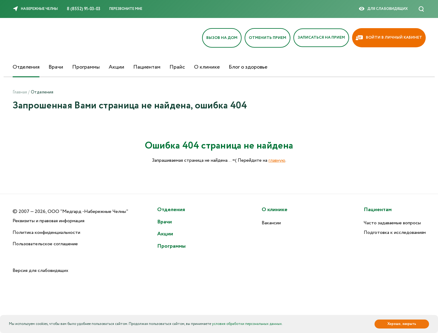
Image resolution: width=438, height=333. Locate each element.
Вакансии (271, 223)
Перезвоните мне (125, 8)
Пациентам (146, 67)
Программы (86, 67)
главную (277, 160)
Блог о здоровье (248, 67)
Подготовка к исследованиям (395, 232)
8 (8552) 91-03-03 (83, 9)
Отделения (26, 67)
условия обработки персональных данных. (247, 323)
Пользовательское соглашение (45, 243)
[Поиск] (421, 8)
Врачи (56, 67)
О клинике (207, 67)
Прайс (177, 67)
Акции (116, 67)
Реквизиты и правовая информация (48, 220)
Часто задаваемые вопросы (392, 223)
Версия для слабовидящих (40, 270)
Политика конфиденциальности (46, 232)
